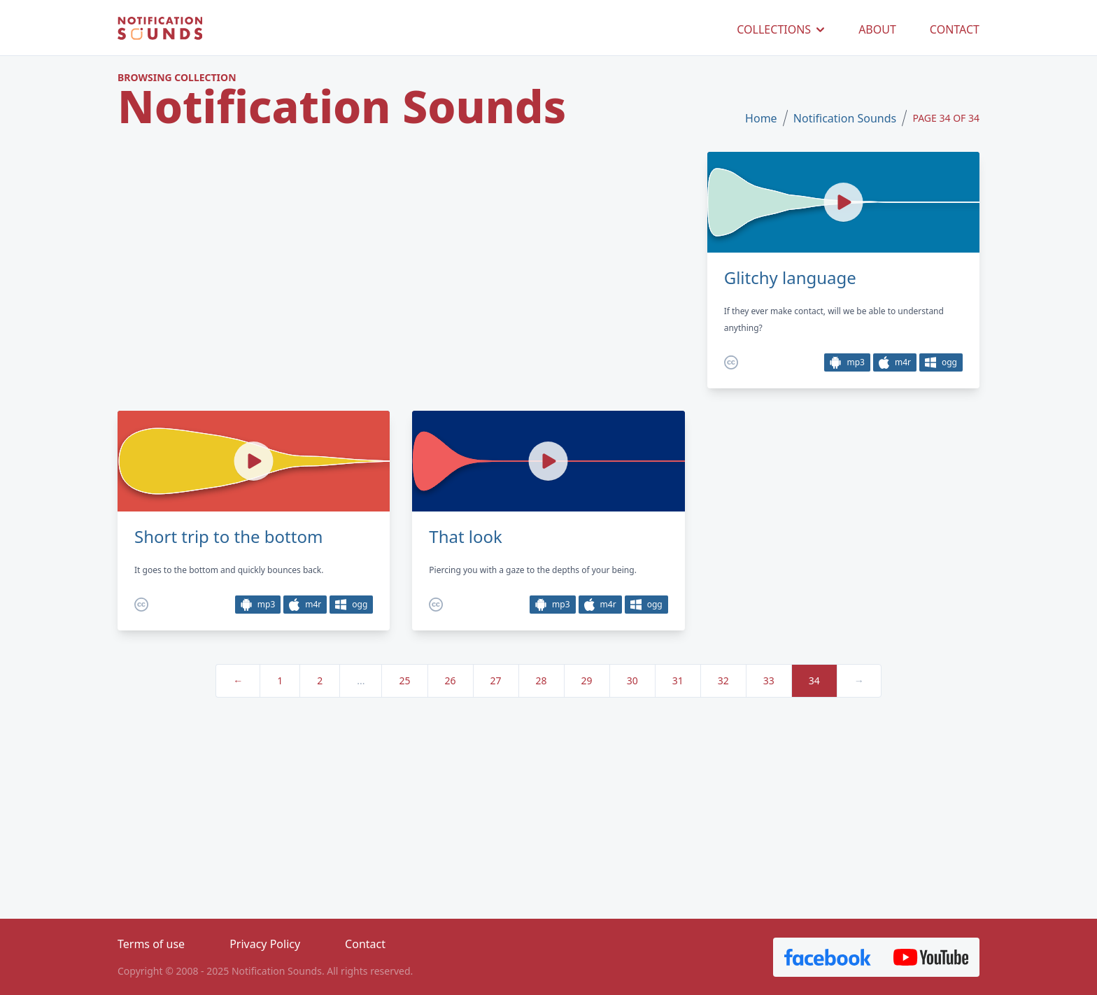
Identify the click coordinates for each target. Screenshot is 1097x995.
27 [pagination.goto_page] (496, 680)
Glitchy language (790, 277)
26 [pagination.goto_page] (450, 680)
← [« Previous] (238, 680)
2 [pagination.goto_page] (320, 680)
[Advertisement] (401, 269)
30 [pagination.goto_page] (632, 680)
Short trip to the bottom (228, 536)
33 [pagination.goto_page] (768, 680)
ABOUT (877, 29)
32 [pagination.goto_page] (723, 680)
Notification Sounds (844, 118)
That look (465, 536)
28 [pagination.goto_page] (541, 680)
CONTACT (954, 29)
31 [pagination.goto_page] (678, 680)
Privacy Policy (264, 944)
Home (761, 118)
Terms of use (151, 944)
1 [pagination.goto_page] (280, 680)
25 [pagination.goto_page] (404, 680)
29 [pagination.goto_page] (587, 680)
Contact (365, 944)
